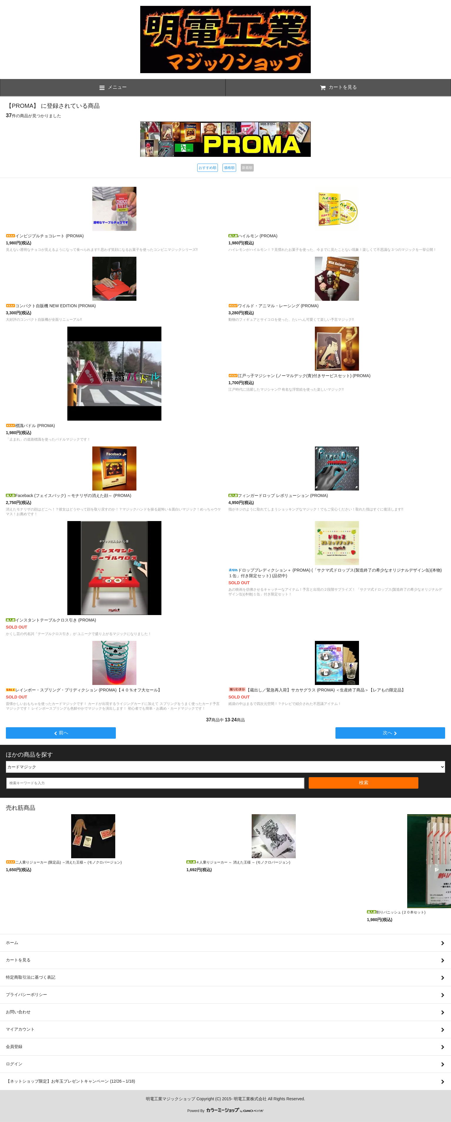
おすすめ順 (207, 168)
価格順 (229, 168)
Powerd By (225, 1111)
